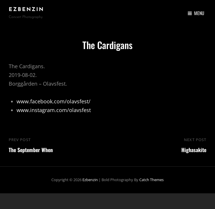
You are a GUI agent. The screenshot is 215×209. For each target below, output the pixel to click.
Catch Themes (151, 179)
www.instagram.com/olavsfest (54, 110)
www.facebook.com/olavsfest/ (54, 101)
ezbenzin (26, 9)
